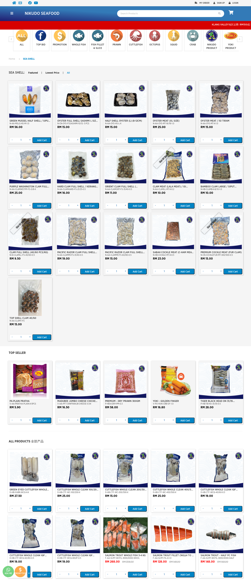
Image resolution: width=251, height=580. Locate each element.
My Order (202, 3)
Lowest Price (52, 73)
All (68, 73)
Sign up (219, 3)
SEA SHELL (29, 59)
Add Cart (42, 140)
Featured (33, 73)
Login (233, 3)
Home (12, 59)
